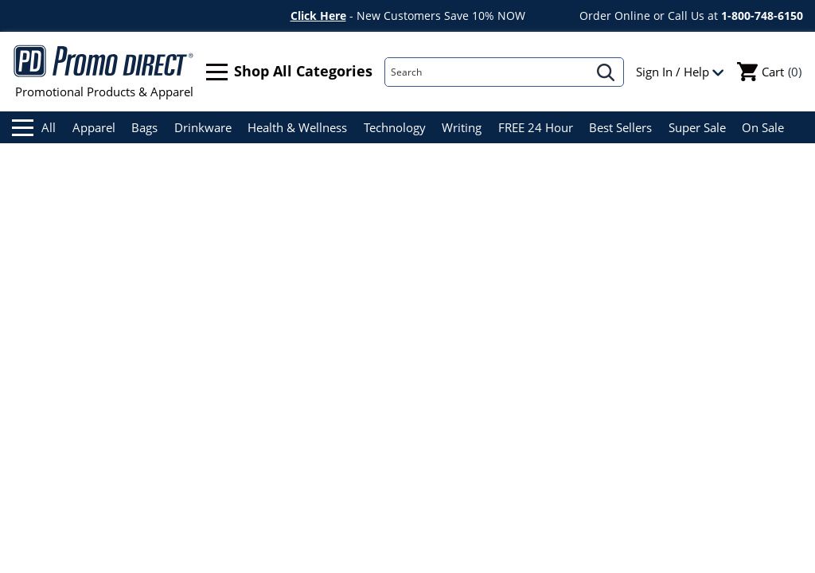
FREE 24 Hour (535, 127)
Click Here (318, 15)
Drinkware (203, 127)
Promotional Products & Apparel (104, 71)
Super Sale (697, 127)
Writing (462, 127)
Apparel (93, 127)
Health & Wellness (297, 127)
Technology (395, 127)
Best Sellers (620, 127)
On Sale (763, 127)
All (34, 127)
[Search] (487, 72)
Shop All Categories (289, 72)
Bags (144, 127)
